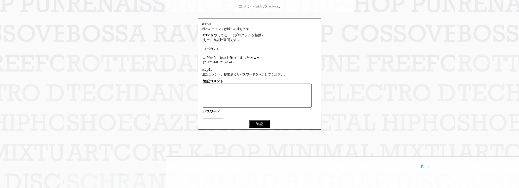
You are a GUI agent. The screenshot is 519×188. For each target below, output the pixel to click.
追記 (259, 129)
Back (425, 166)
